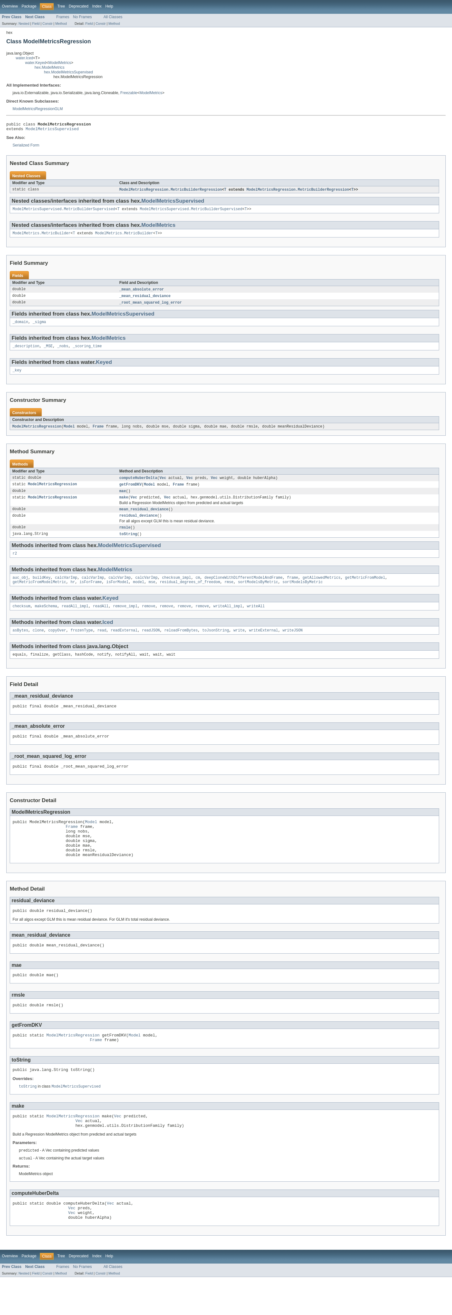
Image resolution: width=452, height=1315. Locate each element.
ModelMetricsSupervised (52, 130)
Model (69, 432)
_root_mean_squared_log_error (150, 306)
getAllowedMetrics (322, 588)
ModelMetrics (59, 63)
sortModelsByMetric (258, 593)
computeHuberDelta (138, 484)
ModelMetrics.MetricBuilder (42, 236)
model (138, 593)
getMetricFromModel (365, 588)
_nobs (62, 351)
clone (38, 643)
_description (26, 351)
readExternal (124, 643)
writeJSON (292, 643)
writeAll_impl (227, 618)
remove (148, 618)
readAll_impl (75, 618)
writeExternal (263, 643)
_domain (20, 326)
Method (61, 23)
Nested (24, 23)
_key (17, 376)
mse (152, 593)
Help (109, 6)
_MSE (48, 351)
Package (29, 6)
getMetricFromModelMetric (39, 593)
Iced (107, 634)
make (123, 505)
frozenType (82, 643)
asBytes (20, 643)
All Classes (113, 17)
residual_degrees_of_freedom (190, 593)
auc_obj (20, 588)
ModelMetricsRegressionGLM (38, 109)
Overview (10, 6)
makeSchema (46, 618)
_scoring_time (87, 351)
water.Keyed (35, 63)
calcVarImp (66, 588)
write (239, 643)
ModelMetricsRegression (36, 432)
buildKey (42, 588)
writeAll (256, 618)
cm (198, 588)
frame (292, 588)
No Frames (82, 17)
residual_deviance (138, 524)
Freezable (128, 93)
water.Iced (24, 58)
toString (128, 543)
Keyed (104, 368)
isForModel (117, 593)
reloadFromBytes (181, 643)
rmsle (125, 536)
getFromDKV (130, 491)
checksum (21, 618)
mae (122, 498)
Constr (47, 23)
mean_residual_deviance (143, 517)
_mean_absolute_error (141, 292)
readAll (101, 618)
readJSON (151, 643)
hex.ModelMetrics (49, 67)
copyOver (57, 643)
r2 (15, 563)
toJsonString (215, 643)
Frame (98, 432)
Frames (62, 17)
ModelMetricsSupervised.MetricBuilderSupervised (64, 211)
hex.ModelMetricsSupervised (68, 72)
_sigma (39, 326)
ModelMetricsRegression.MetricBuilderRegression (170, 191)
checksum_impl (176, 588)
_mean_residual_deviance (144, 299)
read (101, 643)
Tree (61, 6)
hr (73, 593)
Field (36, 23)
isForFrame (90, 593)
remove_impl (125, 618)
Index (97, 6)
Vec (162, 484)
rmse (228, 593)
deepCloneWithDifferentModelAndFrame (243, 588)
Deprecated (79, 6)
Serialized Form (26, 147)
